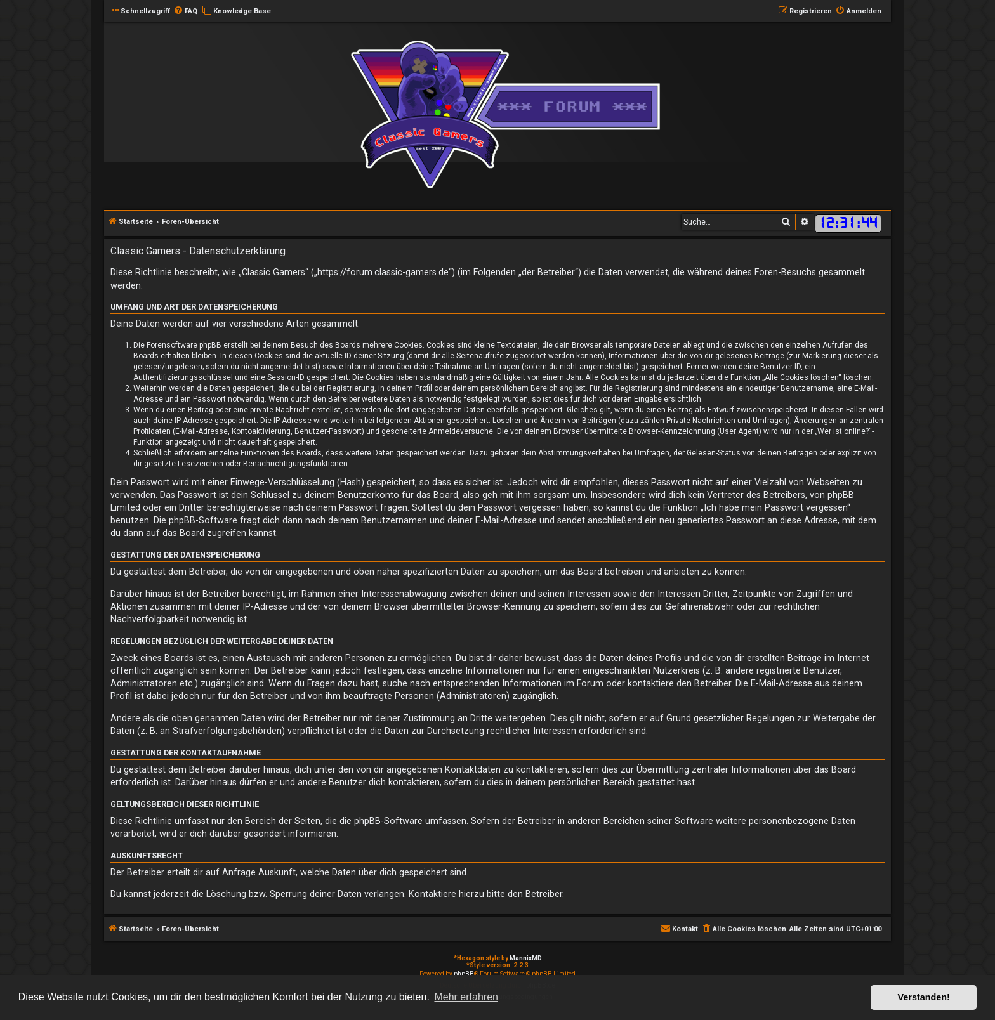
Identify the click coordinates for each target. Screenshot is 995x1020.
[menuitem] (185, 11)
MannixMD (526, 958)
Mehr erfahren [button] (466, 996)
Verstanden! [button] (924, 997)
